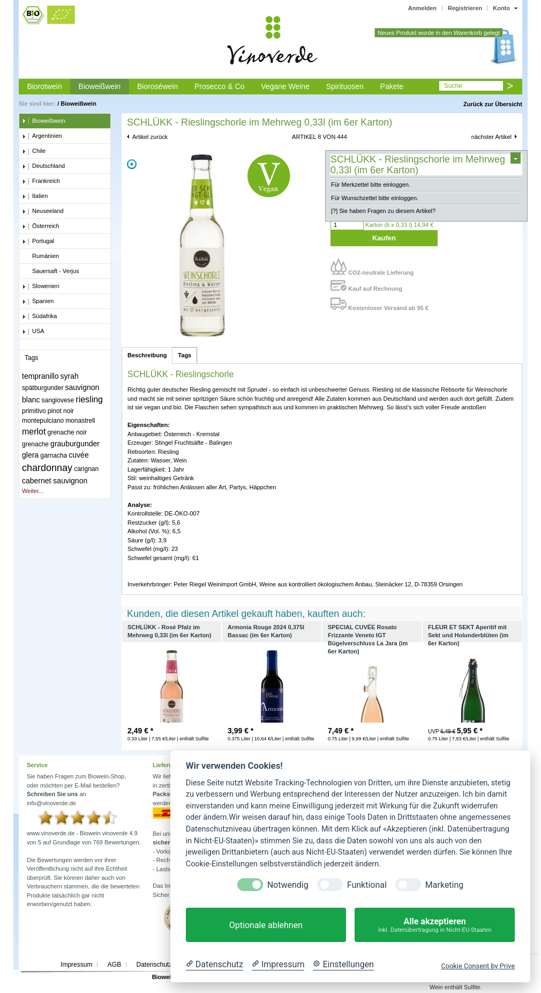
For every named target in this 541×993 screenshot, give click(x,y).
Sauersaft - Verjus (50, 271)
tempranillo (40, 376)
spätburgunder (42, 388)
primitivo (34, 411)
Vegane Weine (285, 86)
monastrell (80, 420)
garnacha (53, 455)
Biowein (163, 977)
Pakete (392, 86)
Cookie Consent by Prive (478, 966)
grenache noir (67, 432)
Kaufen (384, 238)
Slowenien (40, 286)
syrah (70, 376)
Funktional (367, 885)
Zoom (132, 164)
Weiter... (32, 491)
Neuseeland (43, 211)
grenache (35, 444)
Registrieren (465, 8)
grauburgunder (75, 443)
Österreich (40, 226)
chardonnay (47, 467)
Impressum (76, 964)
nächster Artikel (491, 137)
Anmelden (422, 8)
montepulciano (43, 420)
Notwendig (288, 885)
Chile (34, 151)
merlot (34, 431)
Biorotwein (44, 86)
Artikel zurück (150, 137)
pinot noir (61, 411)
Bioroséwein (157, 86)
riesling (89, 399)
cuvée (78, 455)
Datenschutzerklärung (167, 964)
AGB (114, 964)
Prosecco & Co (219, 86)
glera (30, 455)
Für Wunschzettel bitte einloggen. (374, 198)
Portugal (38, 241)
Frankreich (41, 181)
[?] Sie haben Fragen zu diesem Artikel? (383, 211)
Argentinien (42, 136)
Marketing (444, 885)
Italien (35, 196)
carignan (86, 469)
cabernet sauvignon (54, 480)
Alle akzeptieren (434, 925)
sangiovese (58, 400)
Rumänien (40, 256)
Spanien (38, 301)
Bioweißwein (100, 86)
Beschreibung (147, 355)
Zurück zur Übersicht (492, 104)
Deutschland (43, 166)
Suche (453, 86)
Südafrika (39, 316)
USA (33, 331)
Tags (184, 355)
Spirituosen (345, 86)
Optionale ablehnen (266, 925)
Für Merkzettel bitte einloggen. (370, 184)
